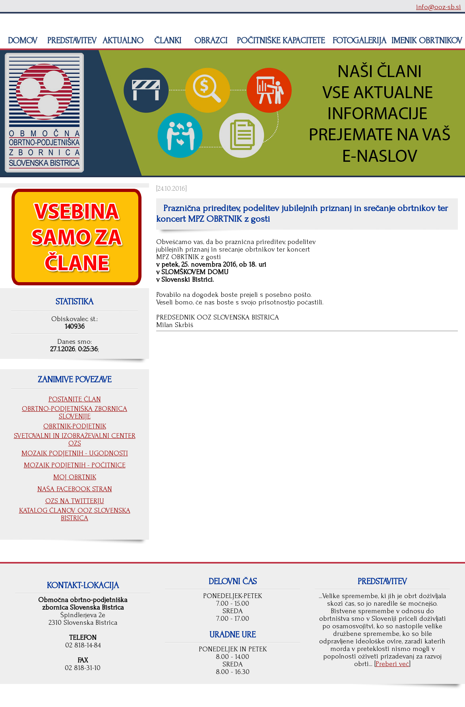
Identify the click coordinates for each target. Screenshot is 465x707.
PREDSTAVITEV (71, 40)
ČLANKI (166, 40)
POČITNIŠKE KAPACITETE (279, 40)
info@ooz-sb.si (438, 7)
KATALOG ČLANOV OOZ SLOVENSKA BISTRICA (74, 514)
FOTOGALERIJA (358, 40)
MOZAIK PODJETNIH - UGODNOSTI (74, 453)
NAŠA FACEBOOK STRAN (74, 489)
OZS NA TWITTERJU (74, 501)
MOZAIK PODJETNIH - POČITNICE (75, 465)
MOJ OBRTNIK (74, 477)
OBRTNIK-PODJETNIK (74, 426)
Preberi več (392, 664)
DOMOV (21, 40)
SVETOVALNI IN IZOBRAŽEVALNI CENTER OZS (75, 439)
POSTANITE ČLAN (74, 399)
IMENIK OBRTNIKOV (426, 40)
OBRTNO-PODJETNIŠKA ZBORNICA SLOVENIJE (74, 412)
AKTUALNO (121, 40)
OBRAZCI (209, 40)
